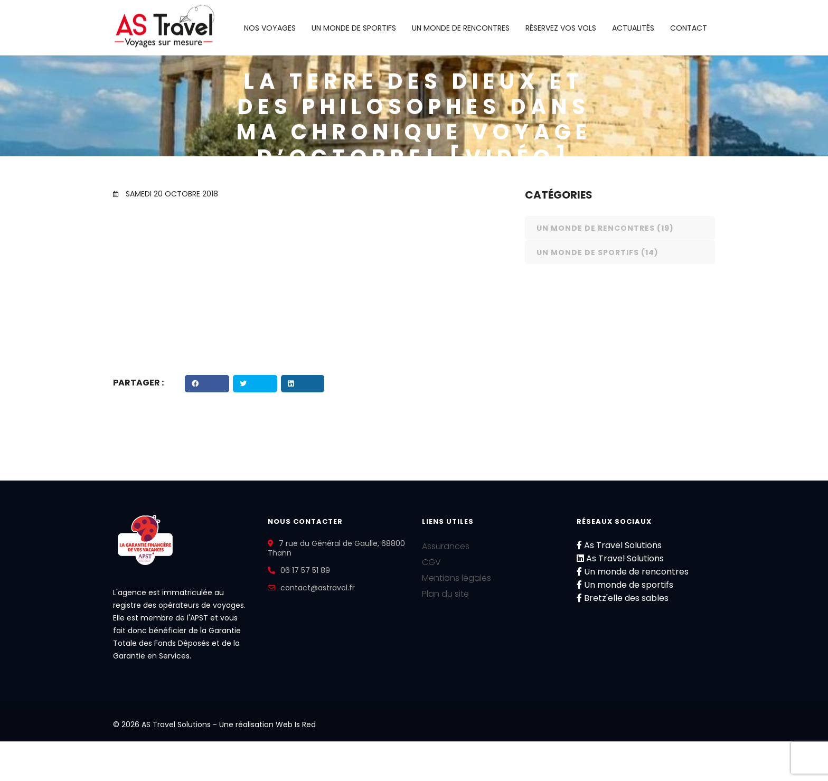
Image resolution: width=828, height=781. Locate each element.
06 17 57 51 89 (305, 570)
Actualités (633, 28)
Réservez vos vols (560, 28)
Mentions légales (456, 578)
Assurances (445, 546)
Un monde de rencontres (461, 28)
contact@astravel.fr (317, 587)
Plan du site (445, 594)
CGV (431, 562)
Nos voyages (270, 28)
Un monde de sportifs (354, 28)
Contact (688, 28)
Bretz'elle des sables (623, 598)
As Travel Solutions (619, 545)
